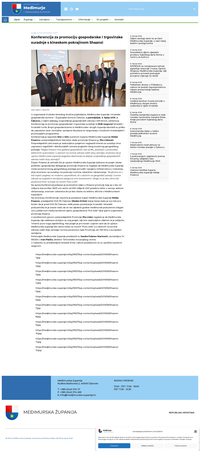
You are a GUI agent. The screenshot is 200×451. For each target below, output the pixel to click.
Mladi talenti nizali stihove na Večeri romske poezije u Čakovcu (147, 146)
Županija (29, 19)
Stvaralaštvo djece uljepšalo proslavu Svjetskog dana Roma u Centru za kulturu (147, 54)
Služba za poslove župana (41, 33)
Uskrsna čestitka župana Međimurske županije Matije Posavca (144, 172)
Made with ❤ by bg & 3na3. (61, 438)
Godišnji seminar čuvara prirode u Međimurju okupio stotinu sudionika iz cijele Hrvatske (147, 103)
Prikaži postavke (181, 446)
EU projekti (104, 19)
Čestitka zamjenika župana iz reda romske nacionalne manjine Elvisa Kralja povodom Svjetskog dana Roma (147, 118)
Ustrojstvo (45, 19)
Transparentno (65, 19)
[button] (195, 431)
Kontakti (119, 19)
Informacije (85, 19)
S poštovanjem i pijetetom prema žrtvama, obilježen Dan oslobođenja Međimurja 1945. (147, 158)
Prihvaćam (114, 446)
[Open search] (194, 9)
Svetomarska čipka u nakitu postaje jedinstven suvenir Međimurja (144, 133)
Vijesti (17, 19)
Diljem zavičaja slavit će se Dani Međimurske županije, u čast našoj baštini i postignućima (148, 41)
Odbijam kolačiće (147, 446)
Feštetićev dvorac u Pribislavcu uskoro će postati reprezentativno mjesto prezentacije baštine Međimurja (148, 88)
